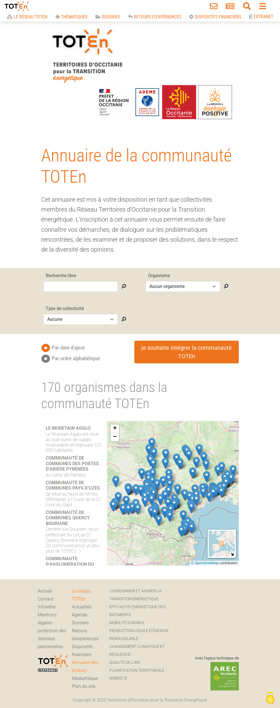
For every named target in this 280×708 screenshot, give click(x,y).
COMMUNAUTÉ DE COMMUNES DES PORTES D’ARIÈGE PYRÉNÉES (72, 463)
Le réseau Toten (27, 17)
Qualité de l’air (124, 662)
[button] (184, 495)
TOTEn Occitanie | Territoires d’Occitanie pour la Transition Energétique (87, 54)
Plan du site (83, 686)
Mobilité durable (127, 622)
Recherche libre (61, 275)
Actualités (82, 607)
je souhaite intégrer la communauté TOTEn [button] (186, 352)
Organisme (159, 275)
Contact (45, 599)
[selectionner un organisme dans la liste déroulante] (183, 286)
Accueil (45, 591)
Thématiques (71, 17)
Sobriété (118, 678)
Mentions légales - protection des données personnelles (52, 630)
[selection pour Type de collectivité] (80, 319)
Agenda (79, 615)
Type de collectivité (65, 308)
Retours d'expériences (154, 17)
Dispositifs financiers (215, 17)
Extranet (262, 16)
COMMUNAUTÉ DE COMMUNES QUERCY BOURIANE (68, 518)
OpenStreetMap (207, 563)
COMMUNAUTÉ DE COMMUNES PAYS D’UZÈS (73, 485)
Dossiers (107, 17)
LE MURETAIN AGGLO (68, 428)
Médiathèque (85, 678)
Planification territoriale (136, 670)
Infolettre (46, 607)
